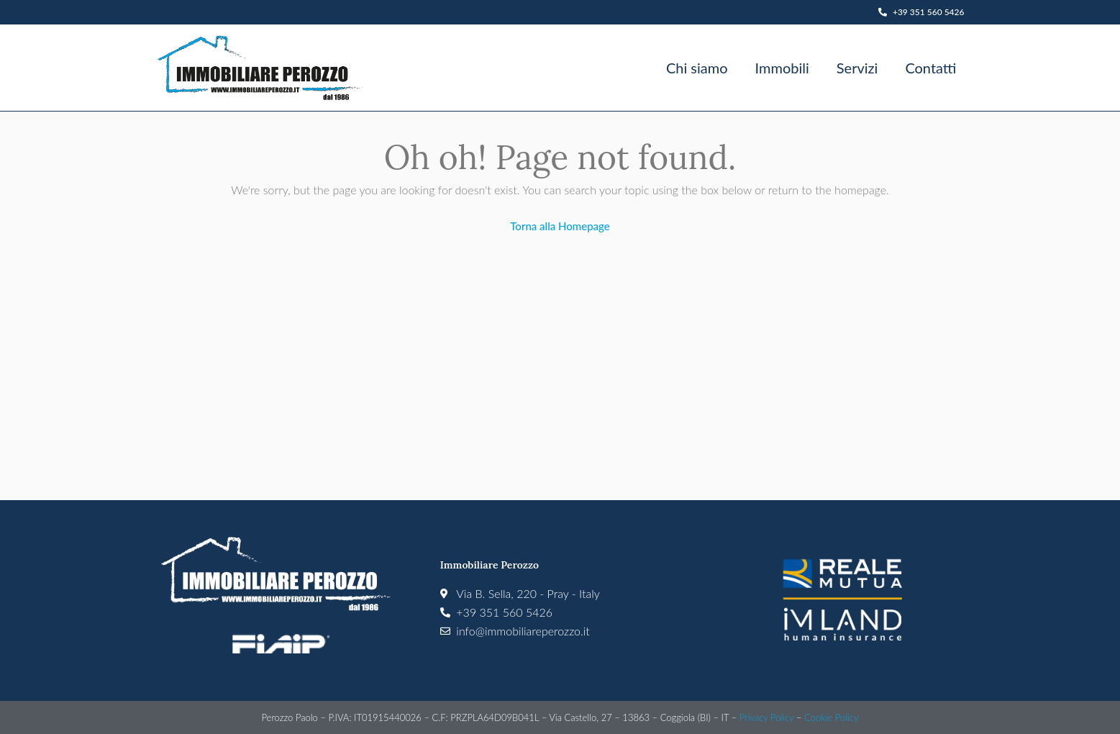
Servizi (857, 67)
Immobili (782, 67)
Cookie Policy (831, 717)
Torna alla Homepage (559, 225)
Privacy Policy (766, 717)
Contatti (930, 67)
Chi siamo (697, 67)
